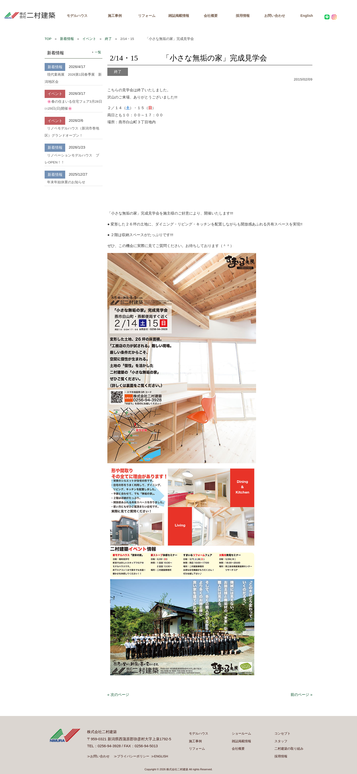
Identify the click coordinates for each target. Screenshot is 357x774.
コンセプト (282, 733)
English (306, 16)
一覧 (98, 52)
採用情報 (243, 16)
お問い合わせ (274, 16)
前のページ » (301, 694)
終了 (108, 39)
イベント (89, 39)
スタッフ (280, 741)
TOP (48, 39)
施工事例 (115, 16)
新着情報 (67, 39)
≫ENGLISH (159, 756)
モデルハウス (77, 16)
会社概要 (211, 16)
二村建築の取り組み (288, 748)
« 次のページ (118, 694)
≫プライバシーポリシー (131, 756)
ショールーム (241, 733)
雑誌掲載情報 (178, 16)
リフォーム (146, 16)
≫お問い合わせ (98, 756)
